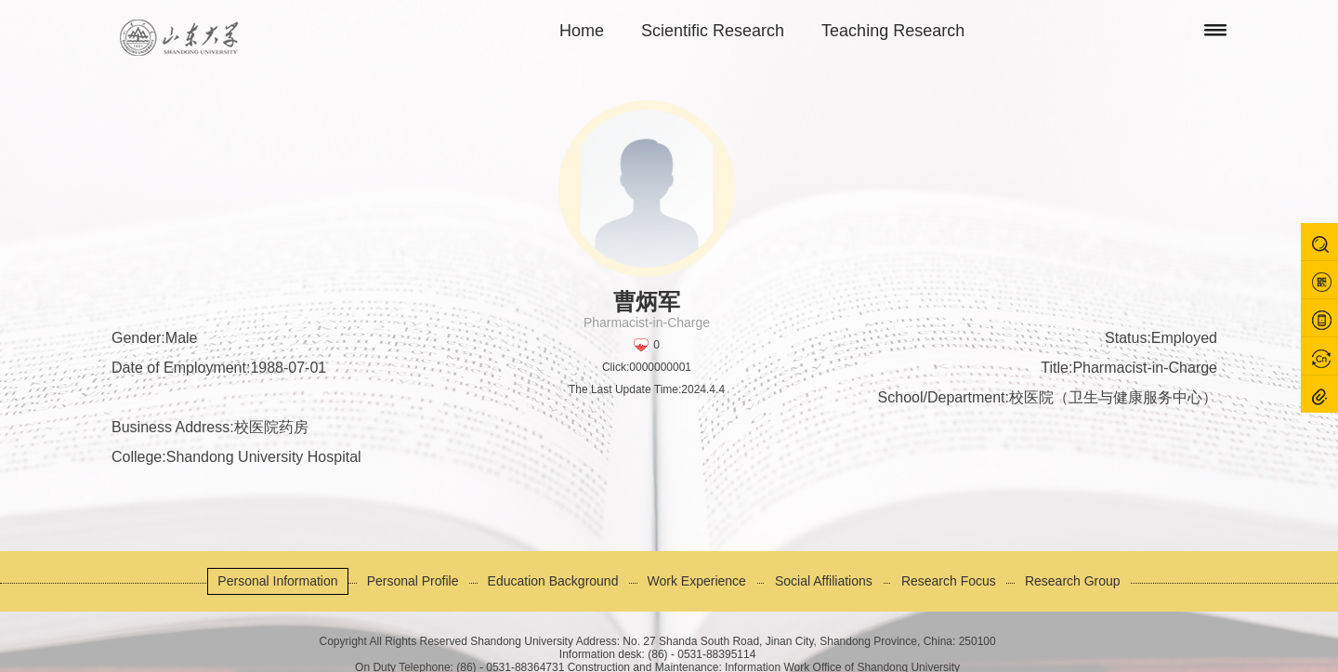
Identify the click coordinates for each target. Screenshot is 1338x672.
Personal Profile (413, 580)
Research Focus (948, 580)
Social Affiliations (823, 580)
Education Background (553, 580)
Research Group (1073, 580)
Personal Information (277, 580)
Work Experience (697, 580)
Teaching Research (892, 30)
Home (581, 30)
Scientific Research (712, 30)
